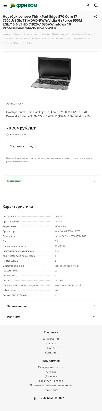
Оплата (51, 371)
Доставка (51, 376)
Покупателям (51, 360)
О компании (51, 338)
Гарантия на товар (51, 380)
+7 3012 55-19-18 (50, 398)
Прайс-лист (51, 390)
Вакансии (51, 348)
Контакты (51, 352)
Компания (51, 332)
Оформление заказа (51, 367)
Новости (51, 343)
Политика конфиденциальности (51, 385)
